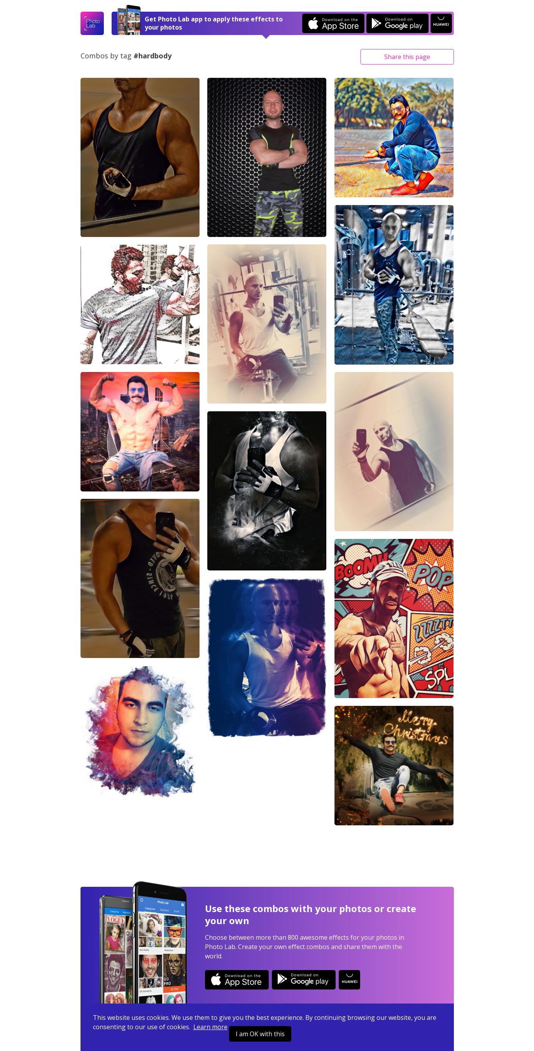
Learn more (210, 1027)
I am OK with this (260, 1034)
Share (407, 57)
